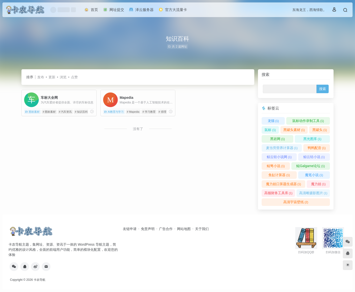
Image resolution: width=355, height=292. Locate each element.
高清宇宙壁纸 (295, 202)
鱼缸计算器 (279, 175)
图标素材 (32, 111)
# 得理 (162, 111)
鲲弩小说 (276, 166)
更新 (52, 77)
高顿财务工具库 (278, 193)
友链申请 (130, 229)
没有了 (138, 129)
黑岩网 (277, 139)
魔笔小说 (314, 175)
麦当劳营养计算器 (282, 148)
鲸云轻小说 (314, 157)
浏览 (63, 77)
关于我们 (202, 229)
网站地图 (184, 229)
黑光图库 (312, 139)
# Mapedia (133, 111)
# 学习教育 (148, 111)
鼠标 (270, 130)
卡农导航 (39, 280)
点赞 (74, 77)
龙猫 (273, 121)
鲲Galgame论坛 (310, 166)
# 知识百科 (81, 111)
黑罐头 (319, 130)
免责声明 (148, 229)
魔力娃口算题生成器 (283, 184)
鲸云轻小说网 (279, 157)
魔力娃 (318, 184)
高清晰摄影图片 (313, 193)
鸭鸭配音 (317, 148)
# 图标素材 (49, 111)
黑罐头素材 (294, 130)
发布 (40, 77)
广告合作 (166, 229)
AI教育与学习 (114, 111)
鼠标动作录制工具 (308, 121)
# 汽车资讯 (65, 111)
